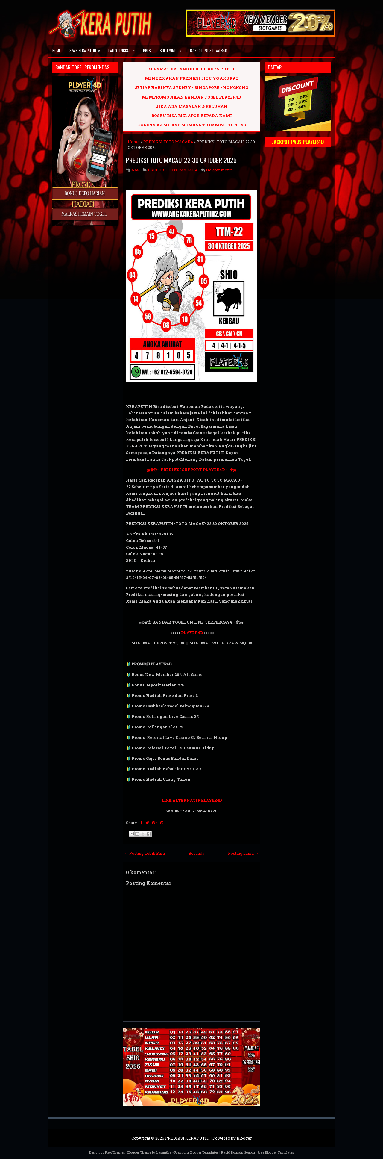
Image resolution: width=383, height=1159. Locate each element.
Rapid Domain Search (238, 1152)
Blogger (244, 1138)
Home (56, 50)
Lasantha (163, 1152)
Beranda (196, 853)
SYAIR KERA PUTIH (86, 49)
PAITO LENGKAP (123, 49)
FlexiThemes (115, 1152)
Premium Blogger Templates (196, 1152)
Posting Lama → (243, 853)
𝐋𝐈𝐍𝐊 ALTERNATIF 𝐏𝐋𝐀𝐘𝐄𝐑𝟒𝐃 (192, 800)
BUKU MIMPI (172, 49)
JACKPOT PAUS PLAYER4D (208, 50)
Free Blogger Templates (276, 1152)
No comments (219, 170)
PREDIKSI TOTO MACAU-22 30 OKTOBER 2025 (181, 160)
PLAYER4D (192, 632)
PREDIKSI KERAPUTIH (187, 1138)
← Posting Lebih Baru (144, 853)
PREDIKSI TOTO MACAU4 (168, 141)
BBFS (147, 50)
